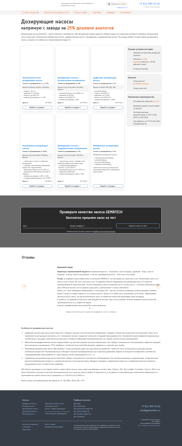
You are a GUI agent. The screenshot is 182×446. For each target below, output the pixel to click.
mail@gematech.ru (122, 7)
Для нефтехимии (79, 406)
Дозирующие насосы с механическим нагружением (71, 79)
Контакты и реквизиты (30, 424)
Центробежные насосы (30, 409)
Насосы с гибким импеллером (55, 409)
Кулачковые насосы (51, 406)
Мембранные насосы (29, 404)
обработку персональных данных (104, 231)
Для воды (77, 404)
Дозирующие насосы (29, 411)
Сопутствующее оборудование (56, 414)
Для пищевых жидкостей (82, 414)
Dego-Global (26, 430)
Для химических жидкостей (83, 409)
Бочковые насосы (28, 406)
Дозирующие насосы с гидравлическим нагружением (72, 147)
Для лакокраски (79, 417)
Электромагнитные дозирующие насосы (32, 79)
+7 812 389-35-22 (149, 3)
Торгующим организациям (54, 427)
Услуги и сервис (50, 424)
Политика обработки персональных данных (149, 425)
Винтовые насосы (28, 414)
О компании (26, 427)
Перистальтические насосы (54, 404)
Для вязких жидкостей (81, 411)
